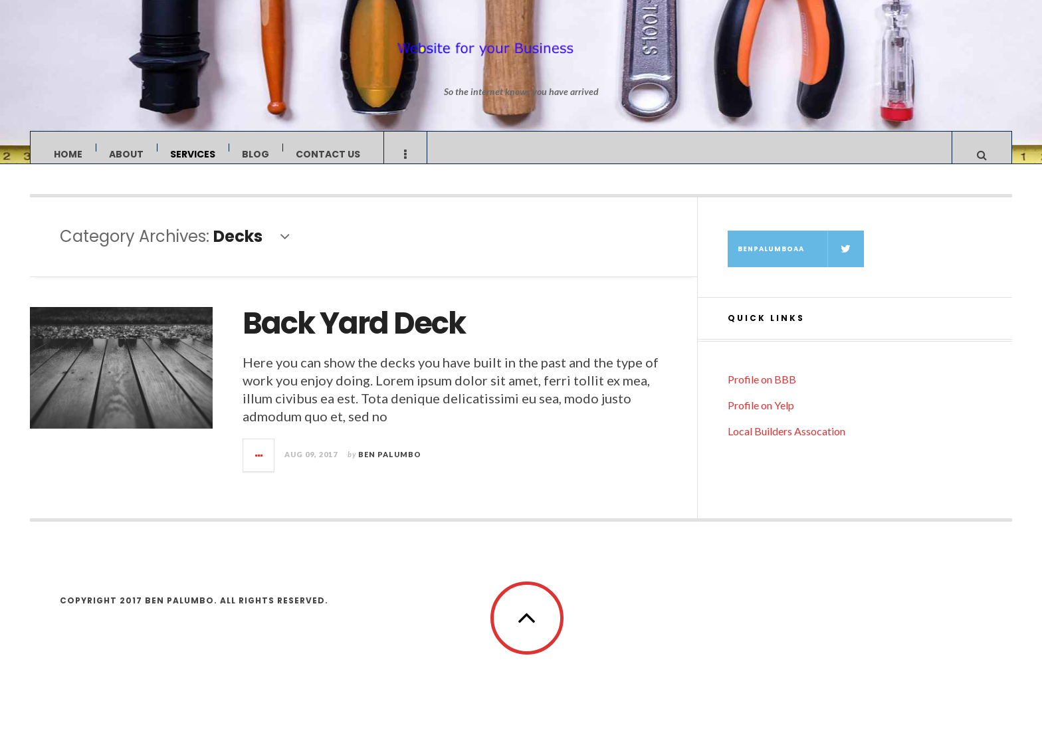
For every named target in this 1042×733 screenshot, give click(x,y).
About (126, 154)
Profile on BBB (762, 392)
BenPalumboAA (801, 262)
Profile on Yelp (761, 418)
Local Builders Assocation (786, 444)
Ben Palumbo (389, 467)
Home (68, 154)
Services (192, 154)
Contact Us (328, 154)
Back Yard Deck (354, 337)
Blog (255, 154)
